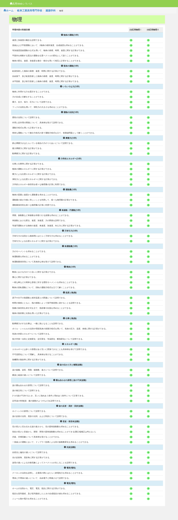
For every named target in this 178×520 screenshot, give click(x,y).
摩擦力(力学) (69, 138)
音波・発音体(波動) (69, 421)
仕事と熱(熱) (69, 318)
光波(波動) (70, 447)
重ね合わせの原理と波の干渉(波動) (69, 380)
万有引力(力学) (69, 231)
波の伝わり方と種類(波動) (69, 365)
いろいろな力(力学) (69, 86)
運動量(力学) (69, 189)
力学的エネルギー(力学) (69, 159)
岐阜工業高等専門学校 (29, 10)
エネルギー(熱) (69, 344)
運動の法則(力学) (69, 112)
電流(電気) (70, 483)
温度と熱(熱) (69, 292)
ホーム (8, 10)
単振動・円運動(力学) (69, 210)
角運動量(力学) (69, 246)
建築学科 (51, 10)
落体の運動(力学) (69, 66)
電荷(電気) (70, 468)
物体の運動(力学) (69, 35)
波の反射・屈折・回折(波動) (69, 406)
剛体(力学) (70, 267)
